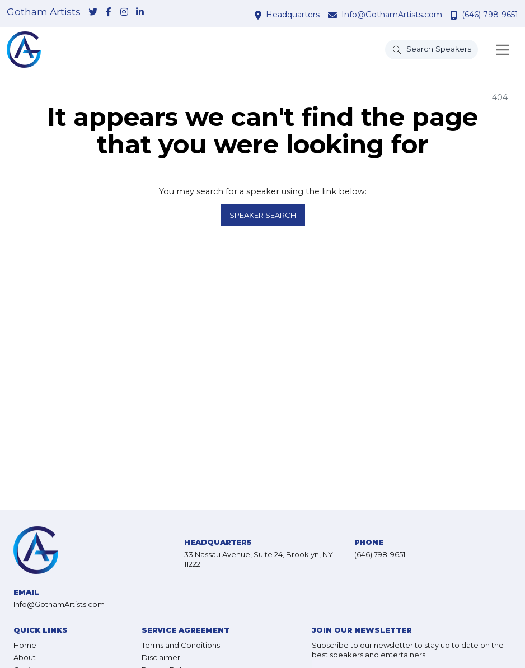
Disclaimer (161, 657)
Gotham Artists (44, 12)
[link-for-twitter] (93, 13)
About (24, 657)
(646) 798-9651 (490, 15)
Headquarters (293, 15)
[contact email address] (334, 15)
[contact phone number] (455, 15)
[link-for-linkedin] (140, 13)
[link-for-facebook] (108, 13)
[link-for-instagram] (124, 13)
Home (24, 645)
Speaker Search (262, 215)
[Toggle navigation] (502, 50)
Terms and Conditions (181, 645)
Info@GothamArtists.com (391, 15)
